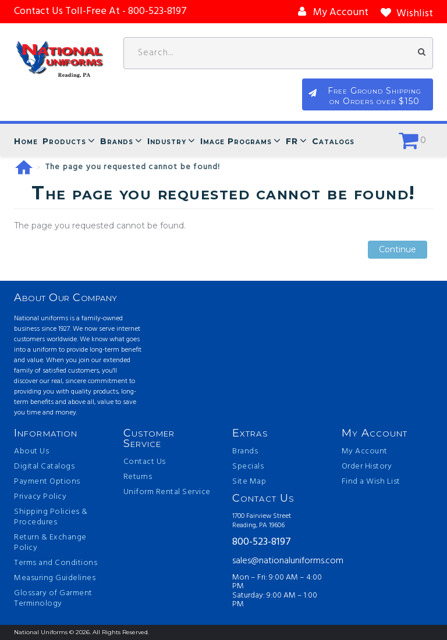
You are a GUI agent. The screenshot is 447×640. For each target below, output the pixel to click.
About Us (31, 451)
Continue (397, 250)
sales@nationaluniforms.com (278, 561)
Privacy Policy (40, 497)
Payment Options (47, 482)
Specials (248, 467)
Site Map (249, 482)
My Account (365, 451)
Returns (137, 477)
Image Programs (236, 141)
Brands (116, 141)
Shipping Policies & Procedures (51, 517)
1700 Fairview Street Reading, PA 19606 (261, 521)
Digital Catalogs (44, 467)
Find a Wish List (371, 482)
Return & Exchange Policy (50, 542)
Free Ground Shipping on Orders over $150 (375, 95)
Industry (166, 141)
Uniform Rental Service (167, 492)
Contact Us (144, 462)
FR (292, 141)
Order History (367, 467)
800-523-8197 (261, 542)
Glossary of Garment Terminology (53, 598)
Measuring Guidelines (54, 578)
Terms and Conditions (55, 563)
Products (64, 141)
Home (26, 141)
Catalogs (333, 141)
